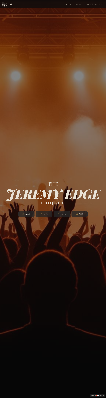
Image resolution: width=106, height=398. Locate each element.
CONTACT (99, 4)
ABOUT (78, 4)
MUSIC (88, 4)
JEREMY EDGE (7, 4)
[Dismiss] (103, 395)
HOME (68, 4)
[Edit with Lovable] (96, 395)
